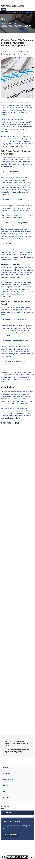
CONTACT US (8, 780)
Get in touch (11, 834)
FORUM (6, 786)
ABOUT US (7, 774)
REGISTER (7, 798)
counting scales (14, 120)
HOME (5, 767)
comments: (23, 54)
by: (22, 51)
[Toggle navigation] (3, 9)
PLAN (5, 792)
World (13, 54)
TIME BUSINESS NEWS (10, 423)
